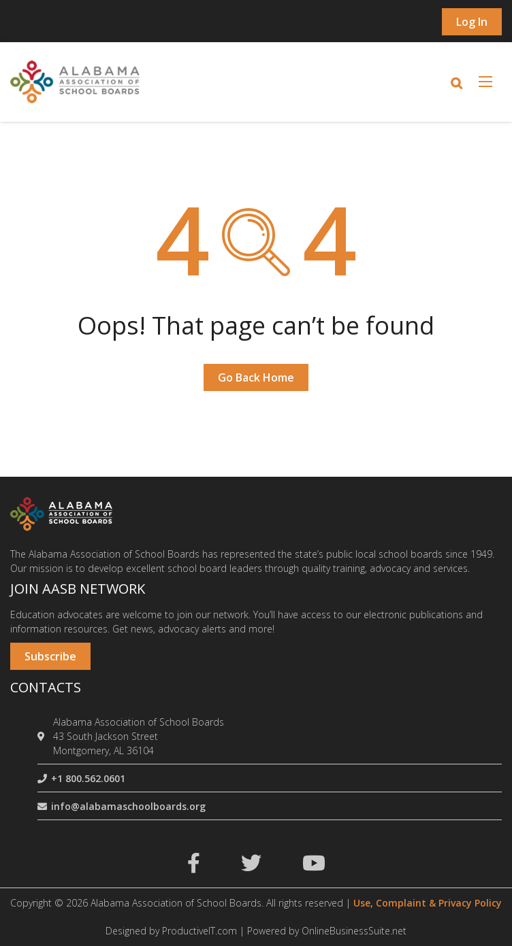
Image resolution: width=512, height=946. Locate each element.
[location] (43, 736)
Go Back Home (256, 377)
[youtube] (313, 866)
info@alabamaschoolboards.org (121, 806)
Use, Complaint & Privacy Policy (427, 902)
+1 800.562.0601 (81, 778)
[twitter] (251, 866)
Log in (471, 21)
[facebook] (193, 866)
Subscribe (50, 656)
